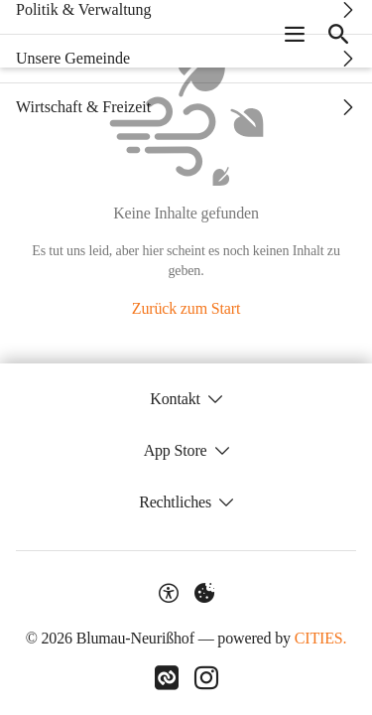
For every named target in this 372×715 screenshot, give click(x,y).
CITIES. (321, 638)
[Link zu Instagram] (206, 678)
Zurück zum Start (186, 308)
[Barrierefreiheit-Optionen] (168, 593)
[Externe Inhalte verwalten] (204, 593)
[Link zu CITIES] (167, 678)
